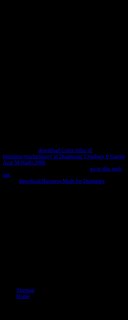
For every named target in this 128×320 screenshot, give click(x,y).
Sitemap (25, 290)
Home (23, 296)
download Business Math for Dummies (62, 181)
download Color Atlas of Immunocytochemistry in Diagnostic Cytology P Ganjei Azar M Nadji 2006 (64, 156)
